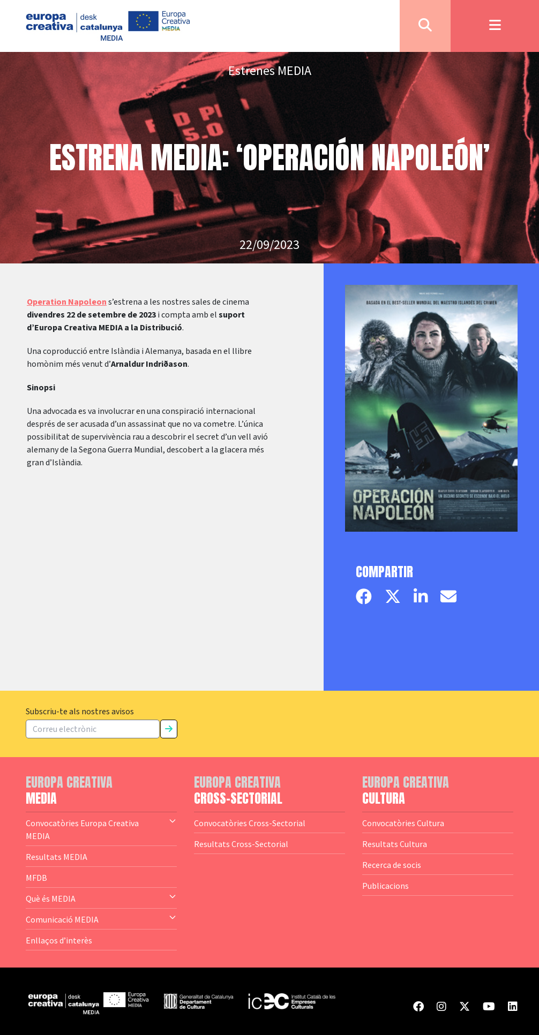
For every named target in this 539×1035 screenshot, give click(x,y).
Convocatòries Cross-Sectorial (249, 823)
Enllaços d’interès (59, 940)
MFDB (36, 877)
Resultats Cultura (394, 843)
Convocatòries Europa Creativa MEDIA (101, 829)
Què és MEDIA (101, 898)
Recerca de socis (391, 864)
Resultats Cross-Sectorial (241, 843)
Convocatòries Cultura (403, 823)
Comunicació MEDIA (101, 919)
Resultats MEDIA (56, 856)
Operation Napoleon (67, 302)
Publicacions (385, 885)
